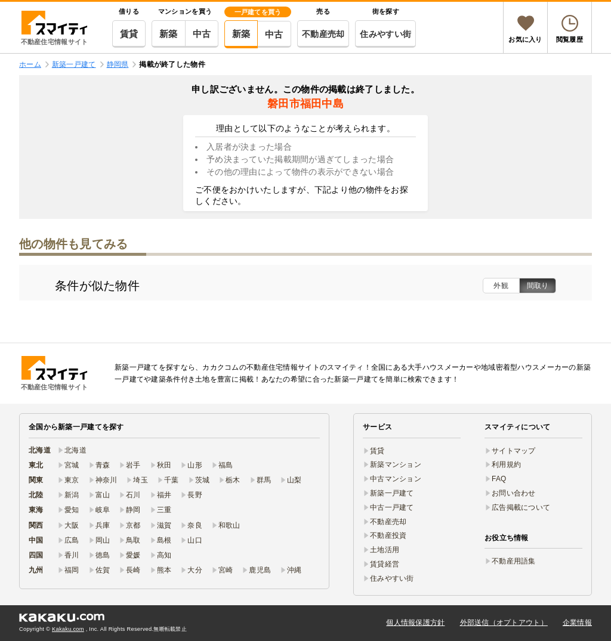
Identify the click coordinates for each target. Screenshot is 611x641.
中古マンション (395, 479)
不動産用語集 (514, 561)
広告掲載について (521, 507)
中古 (202, 34)
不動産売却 (323, 34)
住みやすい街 (385, 34)
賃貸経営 (384, 564)
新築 (168, 34)
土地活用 (384, 550)
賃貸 (129, 34)
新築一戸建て (392, 493)
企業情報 (577, 622)
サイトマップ (514, 451)
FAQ (499, 479)
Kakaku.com (68, 629)
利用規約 (506, 464)
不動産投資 (388, 535)
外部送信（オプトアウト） (504, 622)
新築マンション (395, 464)
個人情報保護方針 (415, 622)
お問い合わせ (514, 493)
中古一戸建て (392, 507)
